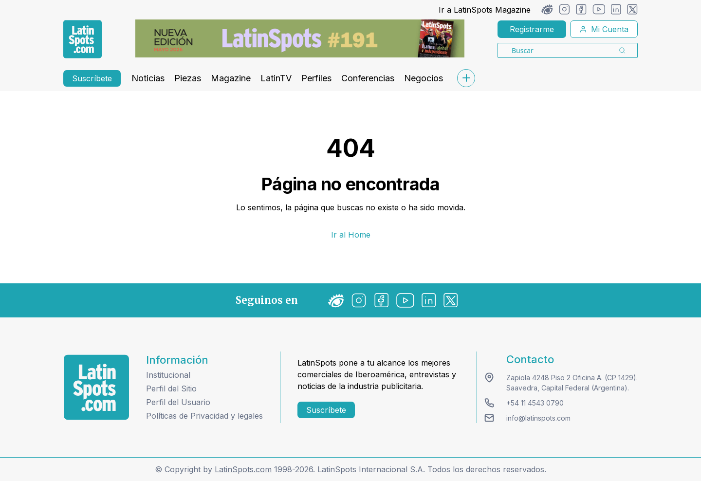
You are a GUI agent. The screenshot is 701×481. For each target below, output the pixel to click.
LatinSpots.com (243, 469)
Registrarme (532, 29)
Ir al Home (350, 235)
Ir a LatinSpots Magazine (485, 10)
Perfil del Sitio (171, 388)
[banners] (299, 38)
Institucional (168, 375)
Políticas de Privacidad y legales (204, 416)
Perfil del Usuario (178, 402)
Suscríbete (92, 78)
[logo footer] (96, 387)
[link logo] (82, 39)
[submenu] (466, 78)
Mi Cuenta (603, 29)
